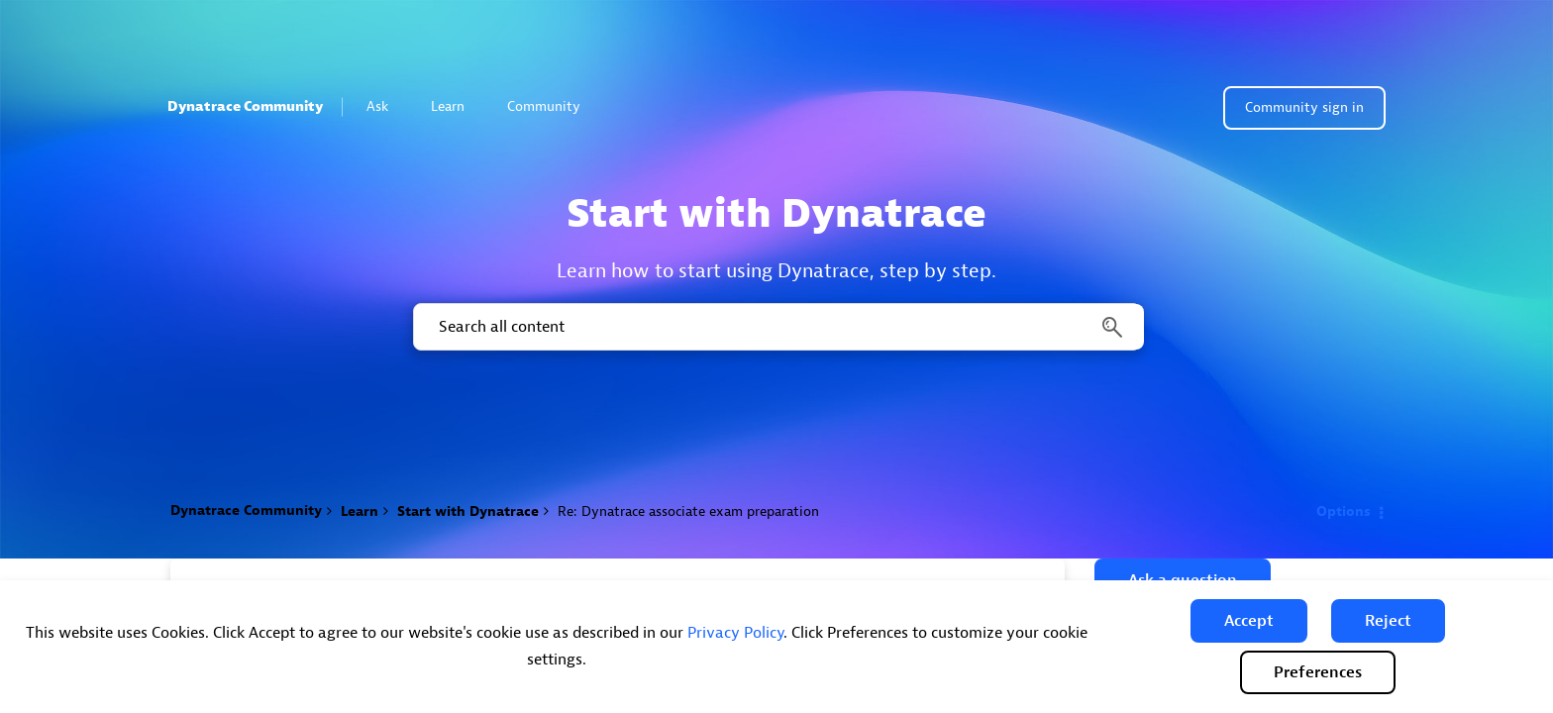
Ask (385, 106)
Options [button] (1343, 511)
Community (552, 106)
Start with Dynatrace (468, 511)
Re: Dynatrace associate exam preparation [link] (688, 511)
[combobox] (777, 327)
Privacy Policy (735, 633)
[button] (1249, 621)
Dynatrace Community (245, 106)
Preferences (1318, 672)
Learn (456, 106)
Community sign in (1304, 107)
